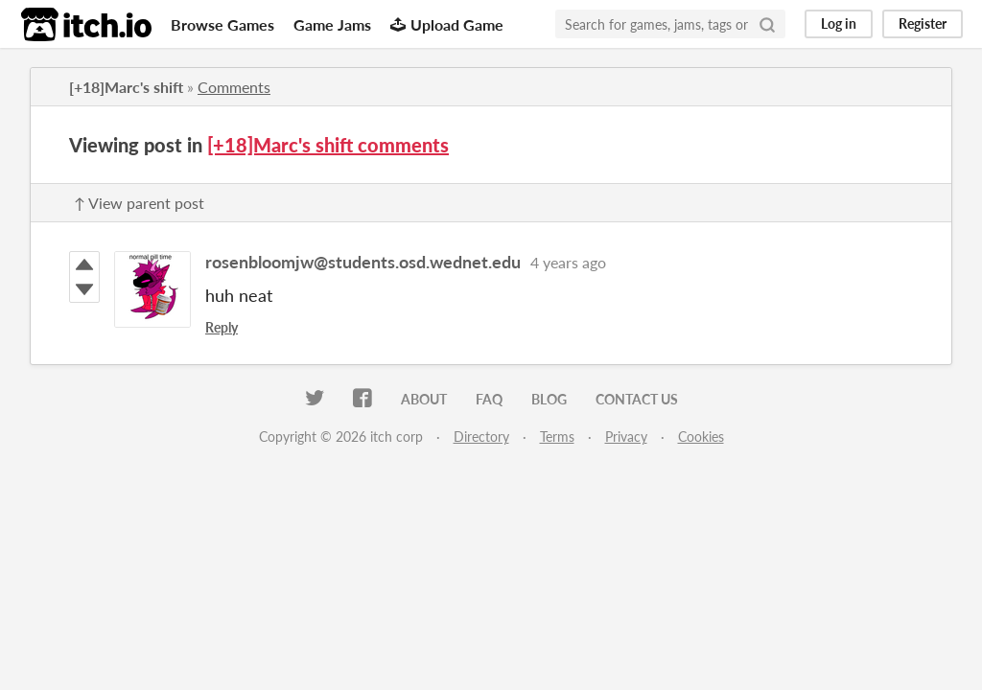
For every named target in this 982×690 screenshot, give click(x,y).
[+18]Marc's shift (126, 87)
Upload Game (446, 24)
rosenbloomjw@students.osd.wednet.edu (363, 261)
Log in (838, 23)
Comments (234, 87)
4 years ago (568, 262)
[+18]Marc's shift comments (328, 144)
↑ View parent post (139, 203)
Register (923, 23)
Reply (221, 327)
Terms (557, 436)
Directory (481, 436)
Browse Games (222, 24)
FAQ (489, 399)
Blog (549, 399)
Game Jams (332, 24)
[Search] (767, 24)
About (424, 399)
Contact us (637, 399)
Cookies (701, 436)
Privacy (626, 436)
